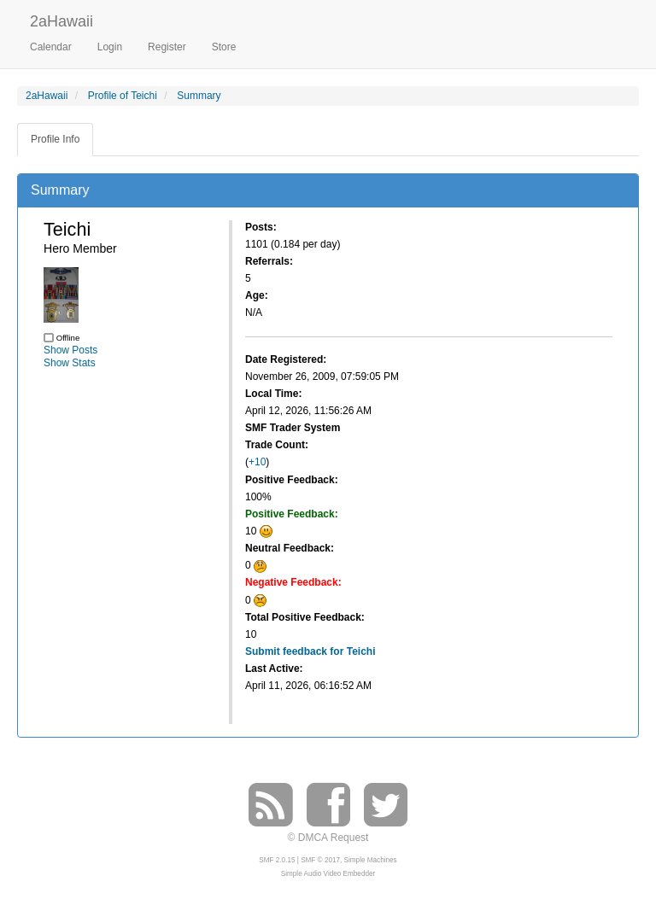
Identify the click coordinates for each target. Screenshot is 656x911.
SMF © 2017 (320, 860)
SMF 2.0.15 (277, 860)
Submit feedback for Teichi (310, 651)
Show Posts (70, 350)
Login (109, 47)
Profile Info (55, 139)
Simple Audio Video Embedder (328, 874)
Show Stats (70, 363)
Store (224, 47)
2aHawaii (61, 19)
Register (167, 47)
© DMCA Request (328, 838)
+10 (257, 462)
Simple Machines (370, 860)
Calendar (51, 47)
